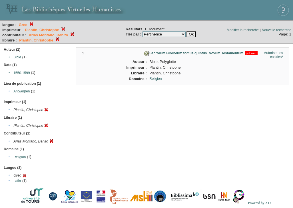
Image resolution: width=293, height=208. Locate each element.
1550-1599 (21, 73)
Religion (19, 157)
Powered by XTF (260, 203)
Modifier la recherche (243, 30)
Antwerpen (21, 91)
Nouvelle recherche (276, 30)
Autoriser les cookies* (273, 55)
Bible (17, 57)
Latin (17, 181)
